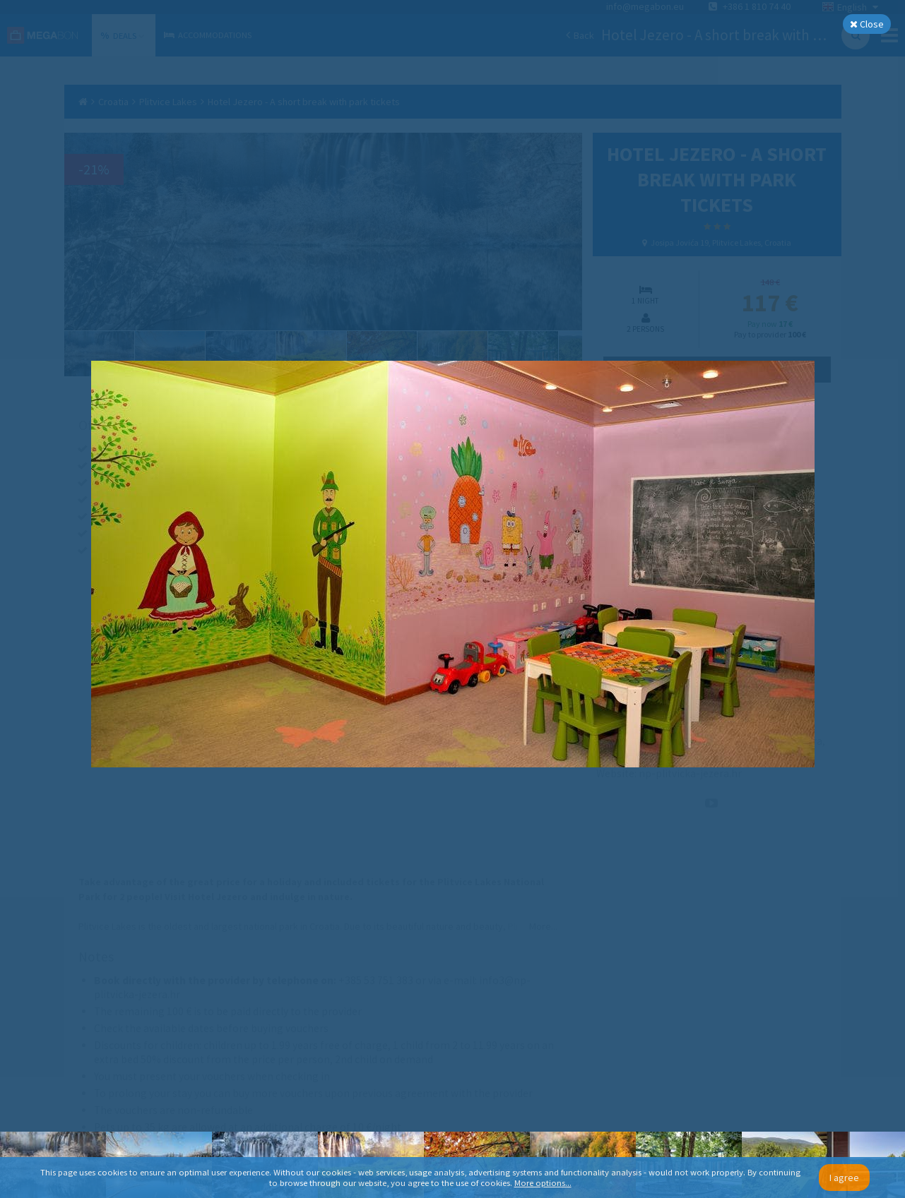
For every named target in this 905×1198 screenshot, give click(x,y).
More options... (543, 1183)
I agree (844, 1177)
